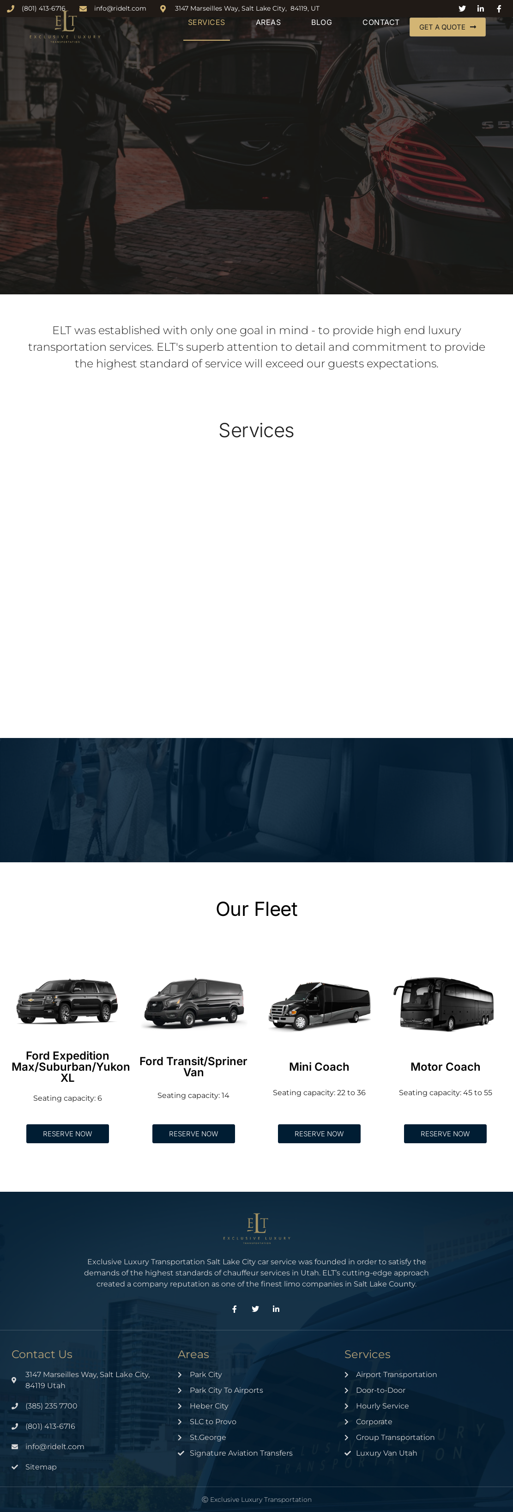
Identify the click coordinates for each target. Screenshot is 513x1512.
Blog (321, 22)
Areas (268, 22)
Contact (381, 22)
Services (206, 22)
